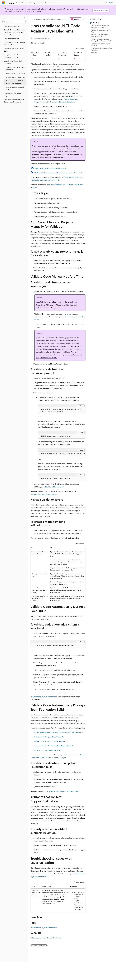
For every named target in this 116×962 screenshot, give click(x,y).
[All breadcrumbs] (32, 19)
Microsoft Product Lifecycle (59, 9)
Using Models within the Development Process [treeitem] (11, 56)
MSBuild (47, 487)
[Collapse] (25, 17)
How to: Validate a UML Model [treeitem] (15, 73)
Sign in (111, 3)
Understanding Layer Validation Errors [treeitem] (15, 88)
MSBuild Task (57, 487)
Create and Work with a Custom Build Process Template (54, 746)
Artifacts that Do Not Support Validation (100, 44)
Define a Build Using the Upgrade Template (49, 741)
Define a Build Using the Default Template (49, 737)
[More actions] (83, 19)
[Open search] (106, 3)
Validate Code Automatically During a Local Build (100, 35)
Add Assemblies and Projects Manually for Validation (100, 26)
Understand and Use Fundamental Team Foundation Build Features (57, 732)
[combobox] (14, 21)
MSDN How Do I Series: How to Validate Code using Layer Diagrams (57, 173)
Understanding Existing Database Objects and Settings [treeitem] (14, 43)
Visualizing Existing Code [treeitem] (11, 39)
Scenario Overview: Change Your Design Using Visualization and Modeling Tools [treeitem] (14, 32)
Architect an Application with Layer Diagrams (49, 168)
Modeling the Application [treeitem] (12, 26)
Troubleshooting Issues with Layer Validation (102, 49)
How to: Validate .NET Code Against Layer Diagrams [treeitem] (14, 82)
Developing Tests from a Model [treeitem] (15, 77)
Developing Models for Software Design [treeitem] (14, 50)
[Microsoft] (3, 2)
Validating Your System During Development (49, 19)
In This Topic (95, 23)
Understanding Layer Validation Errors (44, 494)
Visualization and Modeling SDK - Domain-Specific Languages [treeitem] (14, 101)
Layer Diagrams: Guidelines (64, 102)
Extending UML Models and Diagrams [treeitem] (12, 94)
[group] (61, 454)
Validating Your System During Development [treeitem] (15, 68)
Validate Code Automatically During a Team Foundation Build (101, 40)
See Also (94, 53)
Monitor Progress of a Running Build (47, 750)
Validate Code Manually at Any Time (101, 31)
